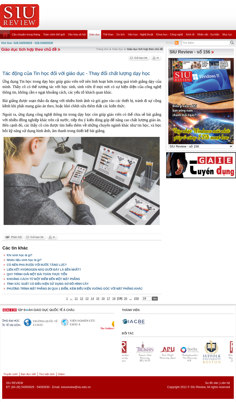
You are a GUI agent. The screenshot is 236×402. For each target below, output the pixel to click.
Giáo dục (94, 34)
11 (76, 298)
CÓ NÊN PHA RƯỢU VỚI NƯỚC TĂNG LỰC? (37, 265)
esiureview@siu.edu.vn (76, 387)
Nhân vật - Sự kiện (208, 34)
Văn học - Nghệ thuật (140, 34)
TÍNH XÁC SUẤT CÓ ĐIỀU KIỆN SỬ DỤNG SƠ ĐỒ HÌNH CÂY (48, 284)
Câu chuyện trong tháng (26, 34)
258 (136, 298)
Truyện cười (10, 374)
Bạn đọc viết (28, 374)
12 (81, 298)
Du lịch (121, 34)
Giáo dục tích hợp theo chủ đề (29, 49)
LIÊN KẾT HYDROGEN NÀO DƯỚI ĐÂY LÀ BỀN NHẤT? (44, 269)
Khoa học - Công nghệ (169, 34)
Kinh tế (190, 34)
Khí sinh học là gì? (19, 255)
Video (61, 374)
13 (86, 298)
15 (97, 298)
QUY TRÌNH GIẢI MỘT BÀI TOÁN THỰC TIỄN (37, 274)
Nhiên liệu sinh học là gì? (24, 260)
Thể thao (108, 34)
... (71, 298)
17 (108, 298)
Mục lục (227, 34)
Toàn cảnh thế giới (54, 34)
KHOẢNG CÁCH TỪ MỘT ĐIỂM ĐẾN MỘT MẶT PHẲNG (43, 279)
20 (125, 298)
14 (92, 298)
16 (103, 298)
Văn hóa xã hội (77, 34)
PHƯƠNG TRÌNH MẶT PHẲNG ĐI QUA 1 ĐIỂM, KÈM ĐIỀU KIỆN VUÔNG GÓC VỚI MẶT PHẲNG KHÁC (75, 288)
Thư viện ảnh (46, 374)
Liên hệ (225, 383)
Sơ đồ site (211, 383)
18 (113, 298)
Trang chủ (102, 49)
